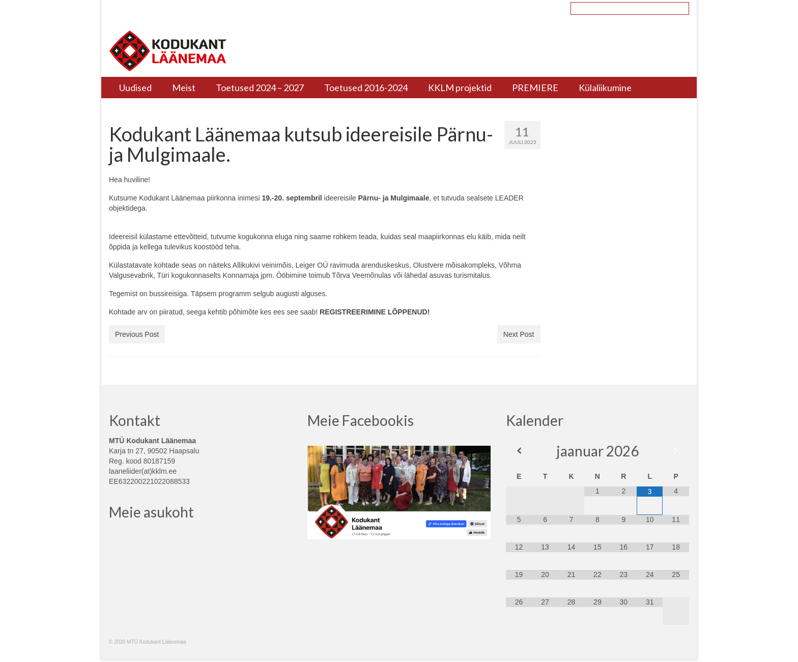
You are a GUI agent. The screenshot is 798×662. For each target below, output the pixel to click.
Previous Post (137, 334)
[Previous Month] (519, 451)
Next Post (518, 334)
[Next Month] (676, 451)
